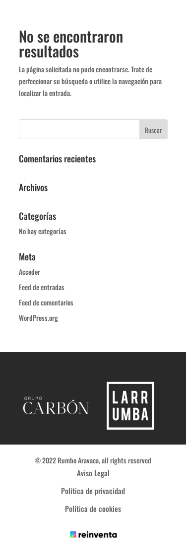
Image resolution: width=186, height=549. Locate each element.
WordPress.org (38, 317)
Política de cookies (93, 508)
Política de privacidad (93, 490)
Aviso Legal (93, 472)
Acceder (29, 271)
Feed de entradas (41, 287)
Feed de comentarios (46, 302)
